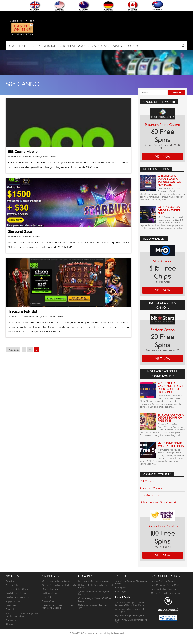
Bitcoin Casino (49, 601)
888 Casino (34, 156)
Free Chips (47, 597)
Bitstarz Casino (163, 330)
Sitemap (10, 624)
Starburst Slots (20, 232)
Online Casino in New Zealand (158, 502)
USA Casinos (147, 481)
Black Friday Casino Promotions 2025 (131, 621)
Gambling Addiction (16, 593)
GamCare (11, 605)
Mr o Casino (162, 261)
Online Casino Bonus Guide (56, 581)
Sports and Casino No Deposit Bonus (94, 593)
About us (10, 581)
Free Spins (120, 587)
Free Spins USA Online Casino (93, 581)
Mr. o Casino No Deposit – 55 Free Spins (169, 210)
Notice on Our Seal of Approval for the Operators (22, 614)
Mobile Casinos (50, 589)
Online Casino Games (52, 316)
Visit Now (162, 156)
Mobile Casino (48, 156)
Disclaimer (11, 620)
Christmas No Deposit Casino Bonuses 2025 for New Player (169, 180)
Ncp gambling (13, 601)
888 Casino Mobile (23, 152)
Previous (13, 349)
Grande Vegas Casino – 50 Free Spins (94, 599)
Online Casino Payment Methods (59, 585)
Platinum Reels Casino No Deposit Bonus (95, 586)
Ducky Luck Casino (163, 526)
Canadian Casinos (150, 495)
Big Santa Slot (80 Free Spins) (129, 615)
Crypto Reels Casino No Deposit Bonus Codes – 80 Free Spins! (170, 388)
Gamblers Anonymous (17, 597)
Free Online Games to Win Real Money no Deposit (58, 606)
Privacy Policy (13, 585)
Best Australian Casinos (163, 589)
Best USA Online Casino (163, 581)
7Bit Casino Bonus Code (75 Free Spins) (171, 445)
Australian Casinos (151, 488)
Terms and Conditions (17, 589)
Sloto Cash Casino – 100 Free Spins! (93, 606)
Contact (10, 609)
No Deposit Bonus (51, 593)
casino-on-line (18, 156)
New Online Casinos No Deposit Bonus (131, 582)
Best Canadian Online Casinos (166, 585)
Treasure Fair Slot (22, 311)
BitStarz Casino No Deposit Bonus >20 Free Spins (171, 417)
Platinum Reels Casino (162, 125)
